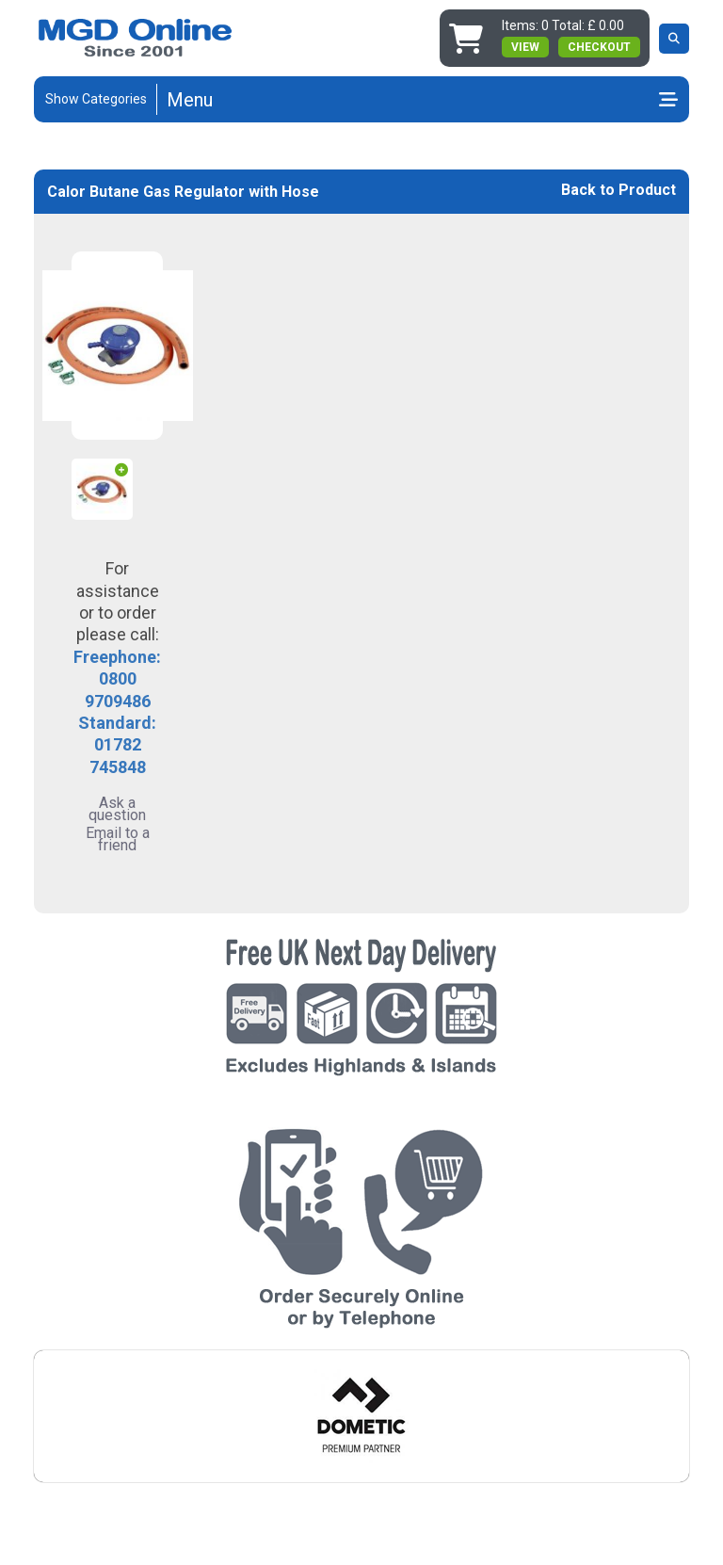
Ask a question (117, 809)
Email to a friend (118, 839)
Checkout (599, 47)
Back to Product (618, 190)
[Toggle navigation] (422, 99)
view (525, 47)
